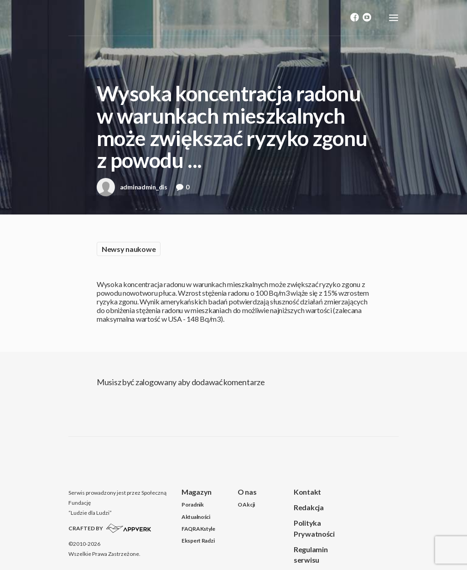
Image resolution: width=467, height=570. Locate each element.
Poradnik (193, 504)
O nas (247, 491)
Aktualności (196, 516)
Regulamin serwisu (310, 554)
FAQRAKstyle (198, 528)
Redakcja (309, 507)
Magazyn (197, 491)
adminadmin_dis (132, 189)
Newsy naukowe (129, 249)
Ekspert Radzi (198, 540)
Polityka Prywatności (314, 528)
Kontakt (307, 491)
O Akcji (246, 504)
